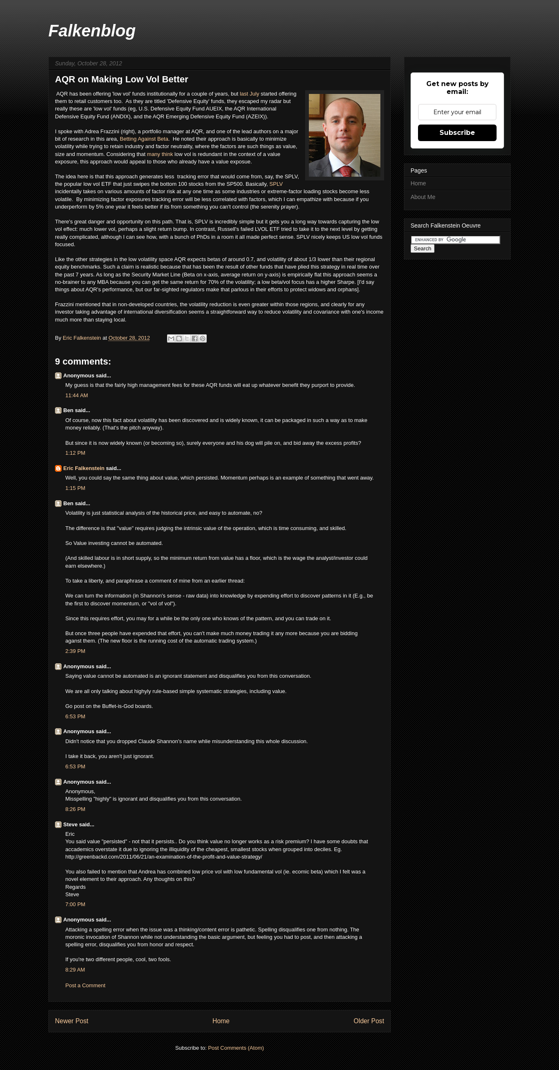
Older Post (369, 1020)
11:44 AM (76, 395)
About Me (423, 197)
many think (160, 154)
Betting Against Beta (144, 139)
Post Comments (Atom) (236, 1048)
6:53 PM (75, 716)
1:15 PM (75, 488)
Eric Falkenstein (84, 468)
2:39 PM (75, 651)
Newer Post (71, 1020)
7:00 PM (75, 904)
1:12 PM (75, 453)
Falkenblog (92, 31)
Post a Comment (85, 985)
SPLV (276, 184)
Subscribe (457, 133)
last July (249, 94)
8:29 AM (75, 970)
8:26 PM (75, 809)
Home (221, 1020)
